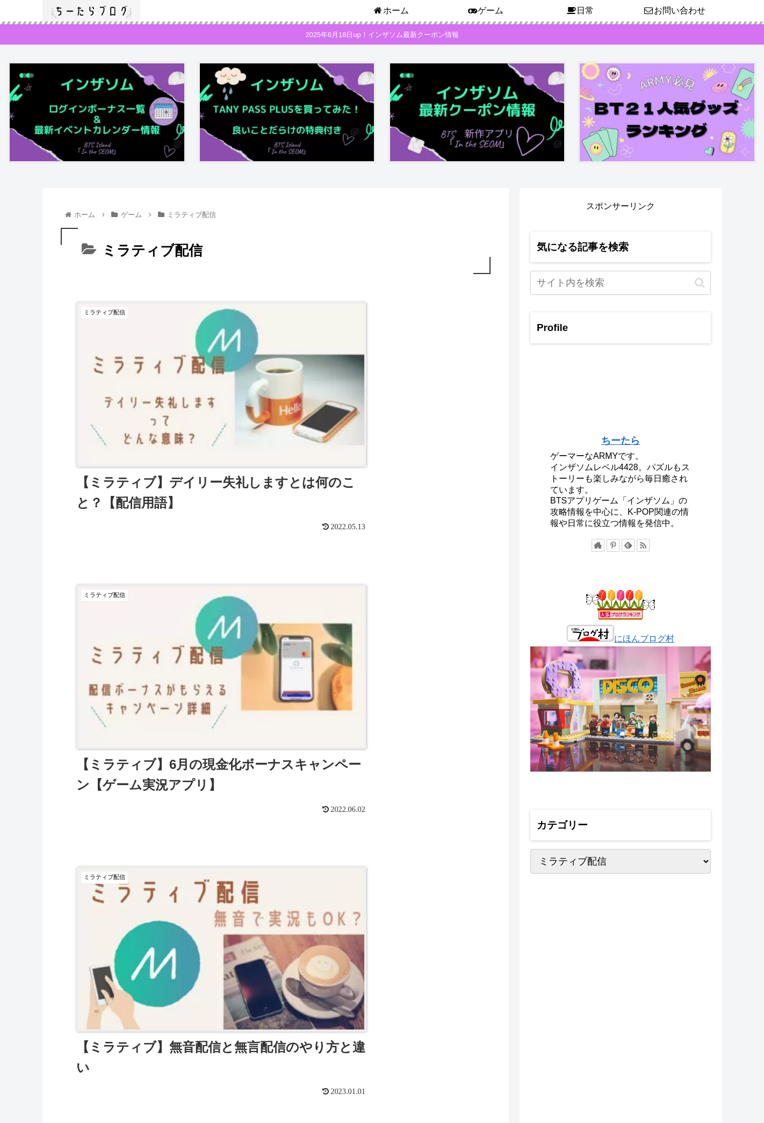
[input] (620, 284)
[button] (699, 284)
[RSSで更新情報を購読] (643, 547)
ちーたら (620, 442)
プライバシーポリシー (673, 1079)
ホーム (613, 1079)
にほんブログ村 (620, 640)
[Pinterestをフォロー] (613, 547)
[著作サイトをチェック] (598, 547)
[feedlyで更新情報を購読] (628, 547)
